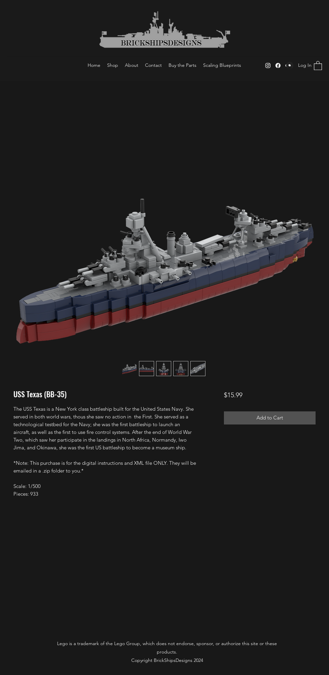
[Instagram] (268, 65)
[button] (318, 65)
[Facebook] (278, 65)
